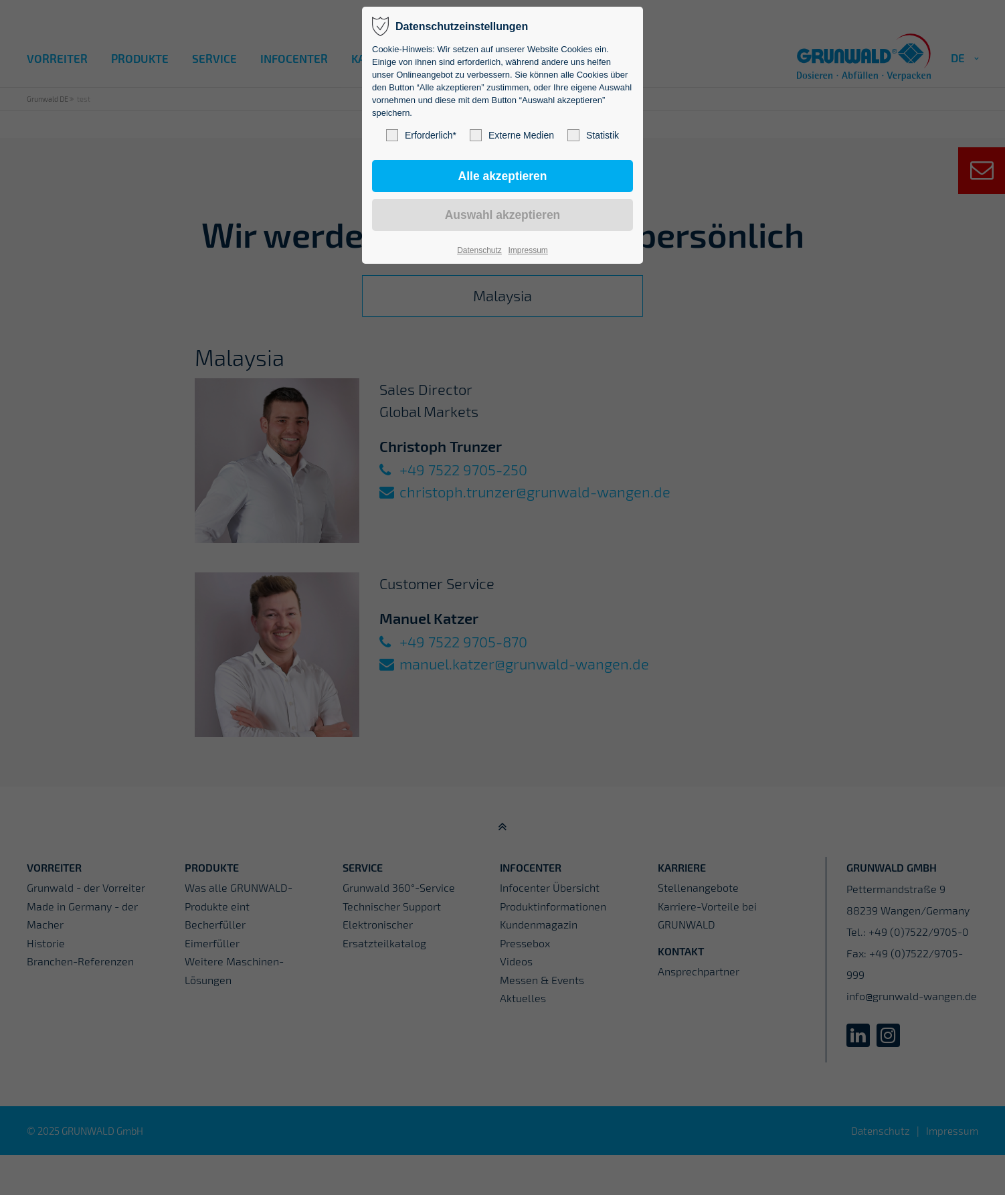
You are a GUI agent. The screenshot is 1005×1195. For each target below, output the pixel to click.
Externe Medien (512, 135)
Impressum (527, 250)
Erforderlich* (421, 135)
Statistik (593, 135)
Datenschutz (479, 250)
